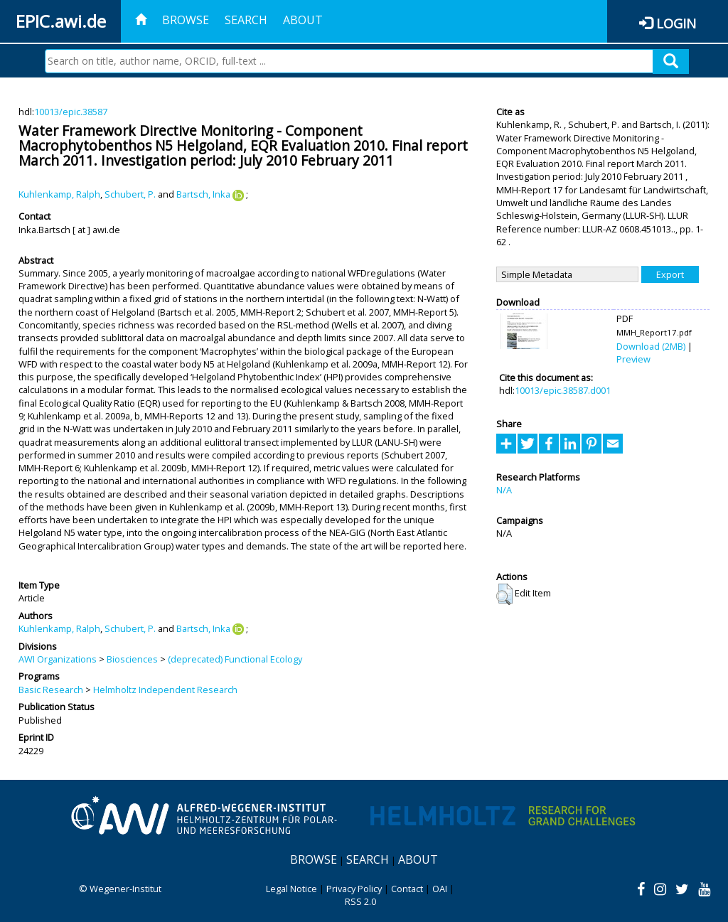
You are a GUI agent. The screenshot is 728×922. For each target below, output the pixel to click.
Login (676, 23)
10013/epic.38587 (70, 111)
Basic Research (50, 689)
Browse (185, 20)
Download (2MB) (650, 346)
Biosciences (132, 659)
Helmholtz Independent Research (165, 689)
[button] (504, 594)
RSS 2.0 (360, 901)
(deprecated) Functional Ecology (235, 659)
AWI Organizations (57, 659)
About (303, 20)
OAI (439, 888)
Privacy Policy (354, 888)
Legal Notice (291, 888)
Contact (407, 888)
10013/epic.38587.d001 (563, 390)
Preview (633, 359)
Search (246, 20)
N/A (504, 489)
